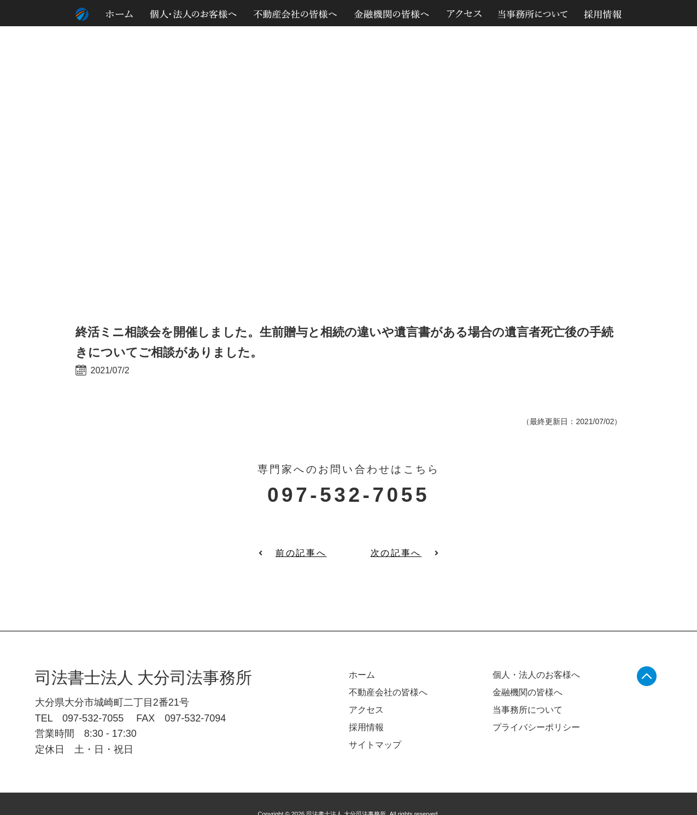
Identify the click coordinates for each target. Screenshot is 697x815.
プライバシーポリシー (536, 727)
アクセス (366, 709)
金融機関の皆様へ (528, 692)
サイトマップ (650, 59)
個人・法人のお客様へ (536, 674)
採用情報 (366, 727)
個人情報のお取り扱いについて (574, 59)
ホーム (362, 674)
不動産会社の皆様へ (388, 692)
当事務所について (528, 709)
